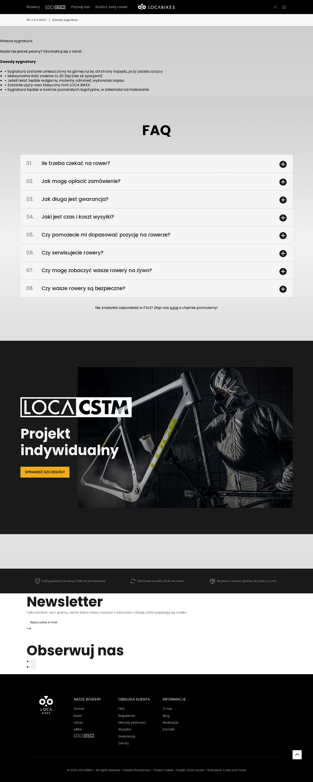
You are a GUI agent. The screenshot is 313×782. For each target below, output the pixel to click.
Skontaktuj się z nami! (63, 51)
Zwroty (123, 737)
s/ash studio (195, 764)
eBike (78, 724)
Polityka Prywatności (137, 764)
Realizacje (170, 717)
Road (78, 710)
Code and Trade (234, 764)
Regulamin (126, 710)
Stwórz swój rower (111, 7)
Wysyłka (124, 724)
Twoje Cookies (163, 764)
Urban (78, 717)
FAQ (121, 703)
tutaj (174, 312)
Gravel (79, 703)
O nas (167, 703)
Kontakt (169, 724)
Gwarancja (126, 730)
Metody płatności (132, 717)
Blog (166, 710)
